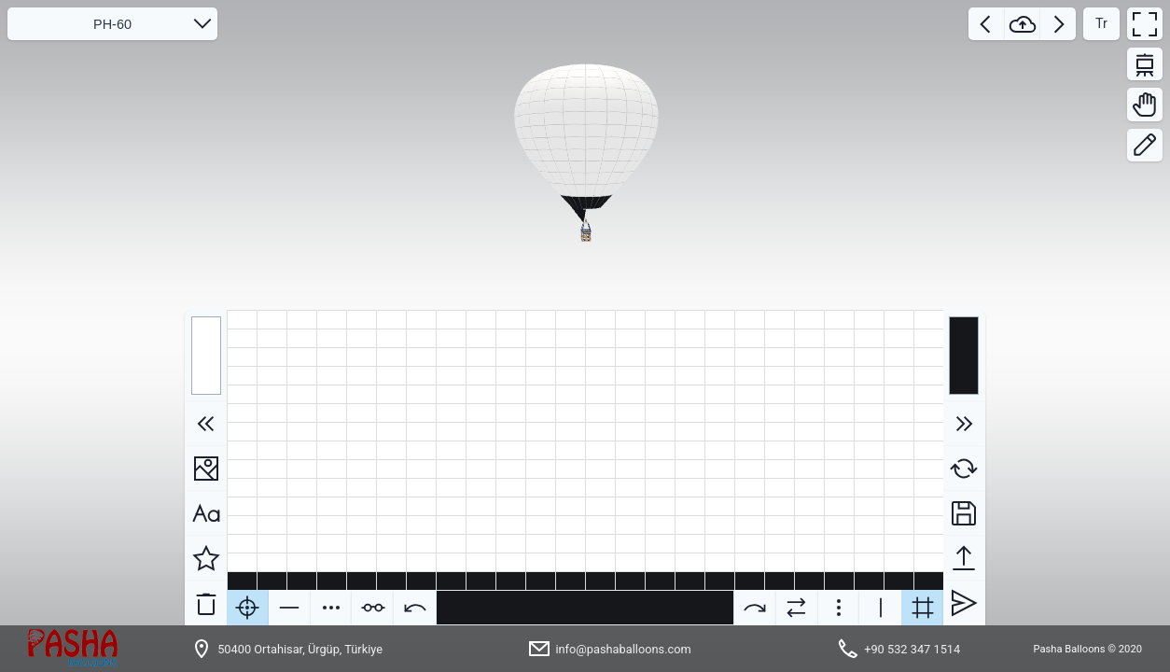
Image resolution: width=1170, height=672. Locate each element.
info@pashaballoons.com (622, 649)
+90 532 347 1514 (912, 649)
